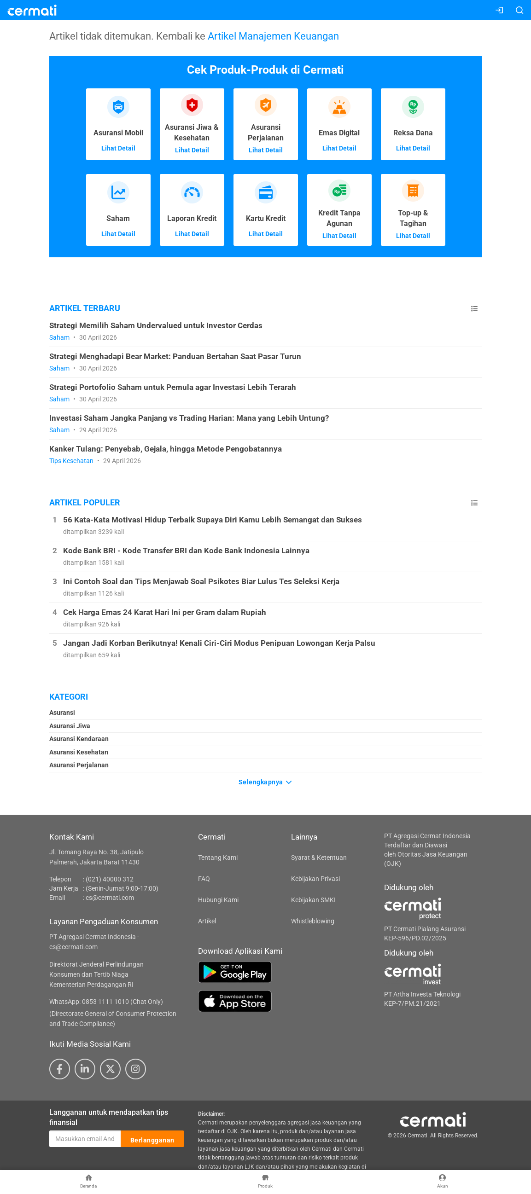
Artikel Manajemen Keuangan (273, 36)
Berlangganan (152, 1139)
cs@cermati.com (110, 897)
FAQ (204, 878)
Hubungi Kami (218, 900)
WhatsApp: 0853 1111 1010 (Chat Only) (106, 1001)
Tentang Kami (218, 857)
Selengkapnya (266, 781)
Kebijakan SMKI (313, 900)
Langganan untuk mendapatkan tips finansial (108, 1117)
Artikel (207, 921)
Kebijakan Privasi (315, 878)
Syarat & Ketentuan (319, 857)
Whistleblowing (312, 921)
